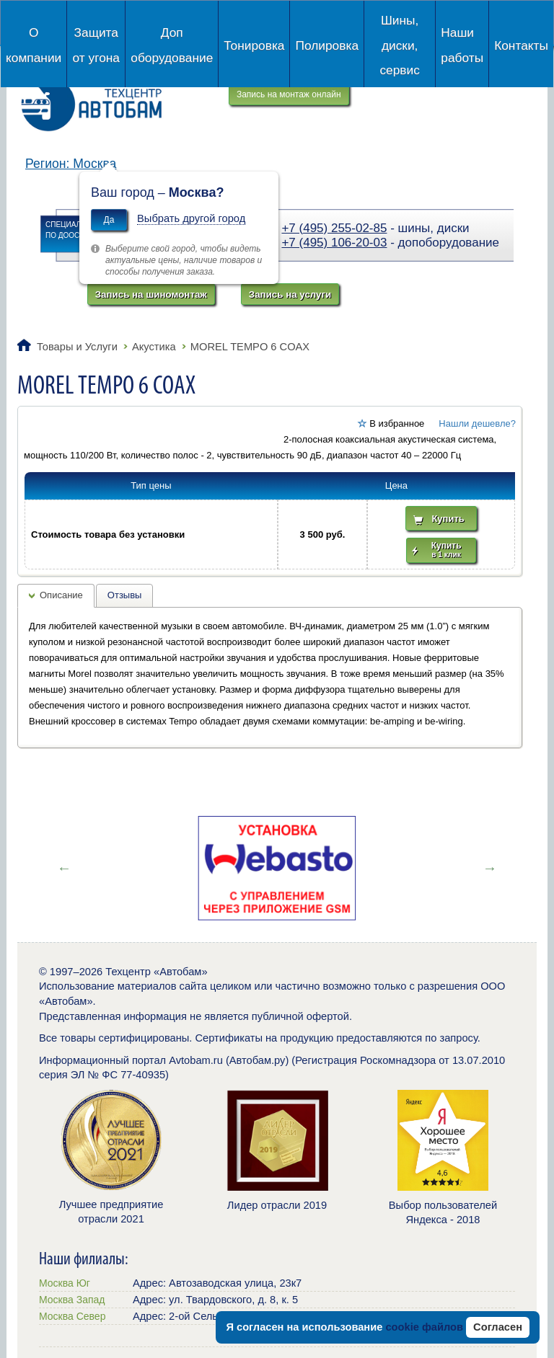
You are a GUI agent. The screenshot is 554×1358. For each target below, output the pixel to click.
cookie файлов (424, 1327)
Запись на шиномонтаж (151, 294)
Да (109, 220)
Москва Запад (72, 1299)
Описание (61, 595)
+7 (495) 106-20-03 (334, 242)
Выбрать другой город (191, 218)
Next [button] (490, 868)
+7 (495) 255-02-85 (334, 228)
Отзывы (124, 595)
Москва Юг (64, 1283)
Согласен (497, 1327)
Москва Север (72, 1316)
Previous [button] (64, 868)
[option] (277, 867)
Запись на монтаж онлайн (289, 94)
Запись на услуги (290, 294)
